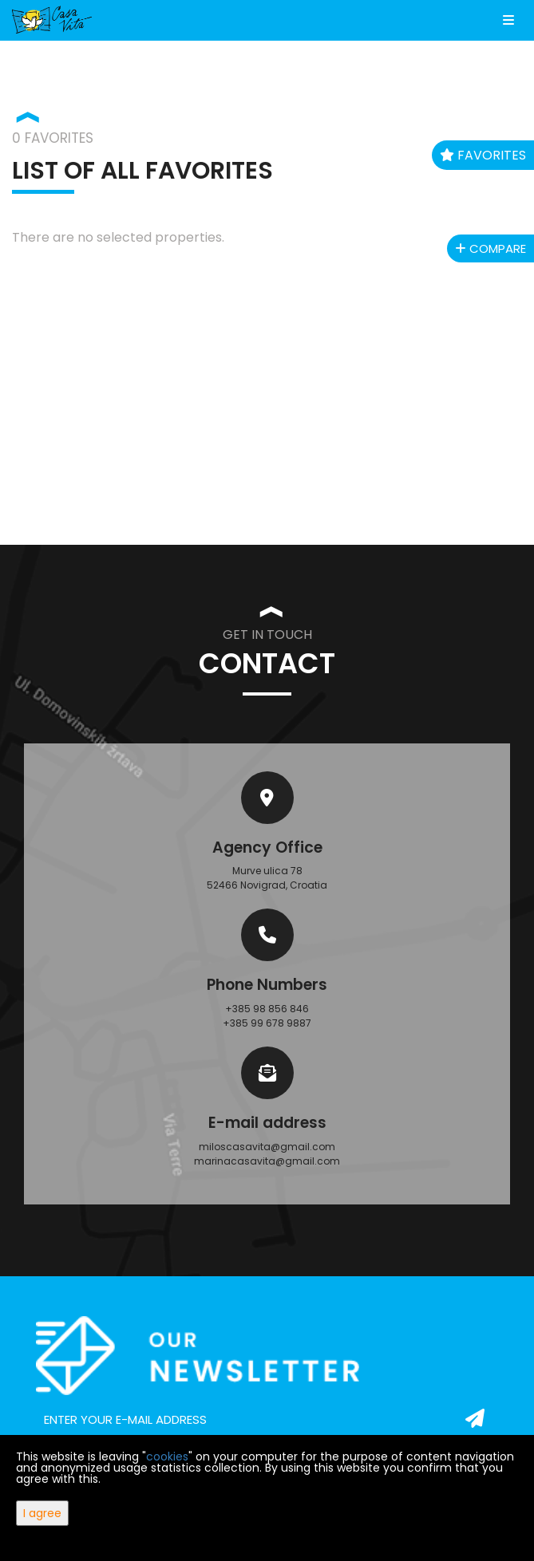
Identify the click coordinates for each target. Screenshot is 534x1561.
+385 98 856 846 (267, 1008)
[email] (267, 1420)
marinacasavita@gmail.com (267, 1161)
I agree (42, 1513)
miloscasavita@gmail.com (267, 1146)
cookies (167, 1456)
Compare (490, 248)
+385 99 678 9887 (267, 1023)
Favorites (483, 155)
